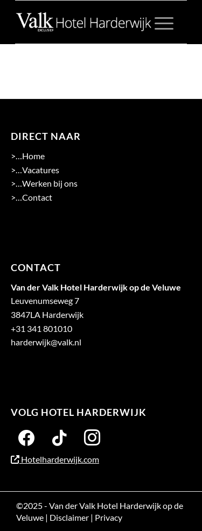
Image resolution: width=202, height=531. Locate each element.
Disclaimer (69, 517)
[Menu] (158, 22)
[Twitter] (59, 437)
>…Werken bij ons (44, 183)
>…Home (28, 156)
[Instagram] (92, 437)
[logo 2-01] (83, 22)
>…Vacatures (35, 170)
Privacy (108, 517)
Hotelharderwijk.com (55, 459)
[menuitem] (158, 22)
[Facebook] (26, 437)
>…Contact (31, 197)
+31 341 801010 (41, 328)
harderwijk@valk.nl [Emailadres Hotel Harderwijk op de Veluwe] (46, 342)
